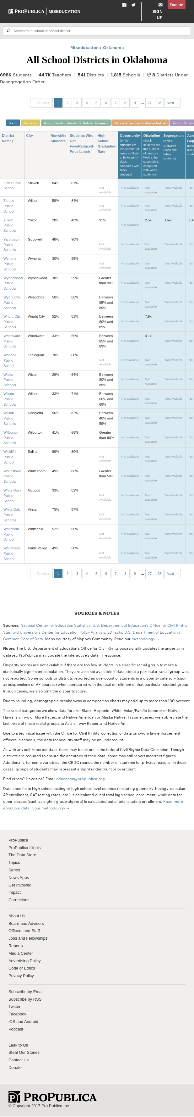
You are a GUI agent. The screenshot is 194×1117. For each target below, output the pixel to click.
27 (150, 103)
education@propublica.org (80, 779)
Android (31, 1022)
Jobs (12, 938)
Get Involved (19, 885)
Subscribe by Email (25, 992)
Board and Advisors (26, 924)
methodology (143, 639)
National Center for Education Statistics (55, 625)
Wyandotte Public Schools (11, 303)
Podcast (15, 1029)
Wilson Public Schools (9, 399)
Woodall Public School (9, 361)
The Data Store (22, 855)
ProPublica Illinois (24, 848)
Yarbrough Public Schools (11, 245)
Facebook (17, 1014)
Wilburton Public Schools (10, 438)
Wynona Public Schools (9, 264)
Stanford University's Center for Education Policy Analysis (54, 632)
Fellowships (36, 938)
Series (14, 870)
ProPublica (18, 840)
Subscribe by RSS (25, 1000)
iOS (11, 1022)
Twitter (14, 1007)
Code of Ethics (21, 968)
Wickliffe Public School (9, 457)
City (29, 136)
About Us (16, 916)
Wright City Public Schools (12, 322)
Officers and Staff (24, 931)
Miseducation (64, 11)
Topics (14, 863)
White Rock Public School (12, 496)
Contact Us (18, 1060)
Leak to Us (18, 1045)
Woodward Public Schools (11, 342)
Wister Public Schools (9, 380)
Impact (14, 893)
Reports (15, 946)
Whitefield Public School (11, 535)
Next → (172, 103)
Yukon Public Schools (9, 226)
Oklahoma (113, 47)
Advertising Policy (24, 961)
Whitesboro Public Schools (12, 477)
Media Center (20, 954)
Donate (176, 4)
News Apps (18, 878)
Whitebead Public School (11, 554)
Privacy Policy (21, 976)
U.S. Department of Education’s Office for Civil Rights (140, 625)
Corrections (18, 900)
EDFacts (114, 632)
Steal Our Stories (24, 1053)
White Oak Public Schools (11, 515)
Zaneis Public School (8, 206)
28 (159, 103)
